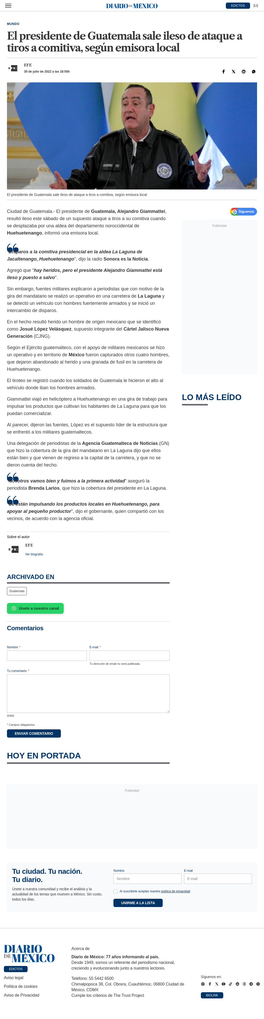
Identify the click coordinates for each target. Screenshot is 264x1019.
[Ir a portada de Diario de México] (29, 953)
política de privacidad (175, 891)
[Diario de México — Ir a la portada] (132, 6)
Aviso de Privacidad (21, 995)
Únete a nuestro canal (35, 608)
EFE (28, 65)
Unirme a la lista (138, 903)
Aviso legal (13, 977)
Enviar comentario (34, 733)
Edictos (15, 969)
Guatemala (16, 591)
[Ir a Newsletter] (256, 6)
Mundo (13, 24)
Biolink (212, 995)
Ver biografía (34, 554)
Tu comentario (18, 671)
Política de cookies (20, 986)
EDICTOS (238, 5)
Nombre (14, 647)
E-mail (95, 647)
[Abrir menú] (8, 6)
